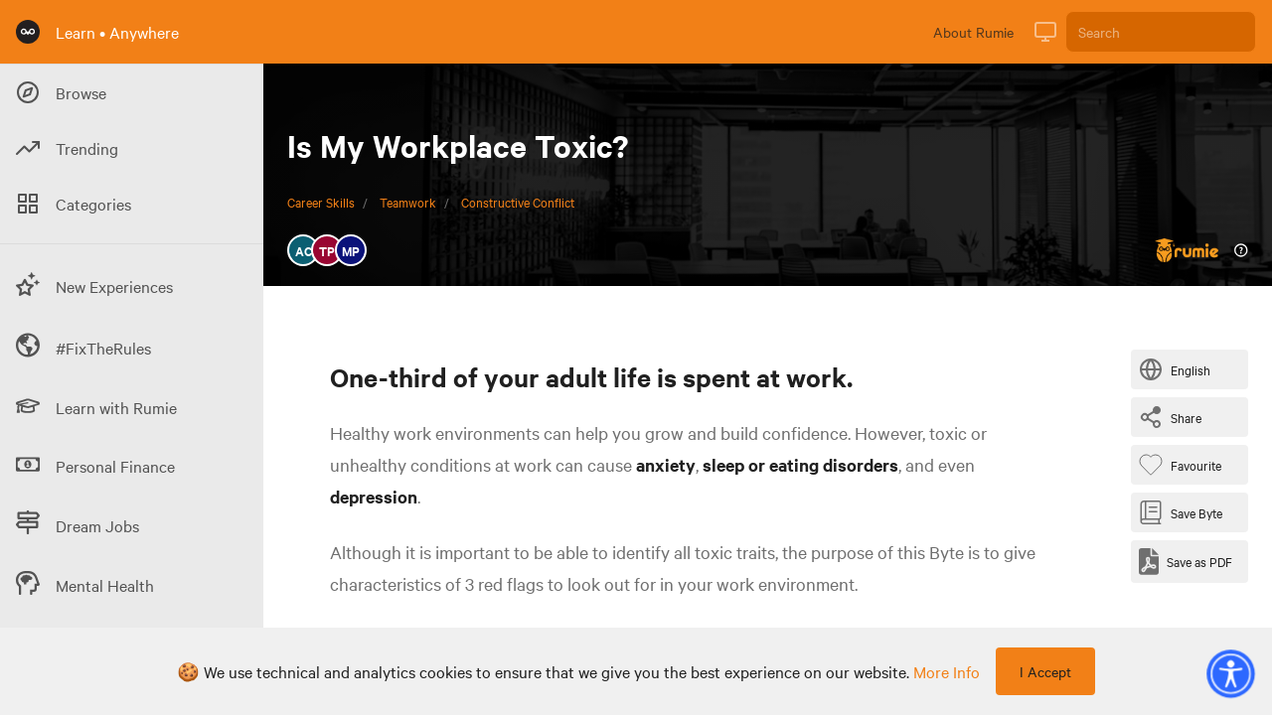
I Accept (1045, 671)
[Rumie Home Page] (28, 32)
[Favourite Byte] (1184, 465)
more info (946, 671)
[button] (1230, 673)
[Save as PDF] (1185, 561)
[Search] (1160, 32)
